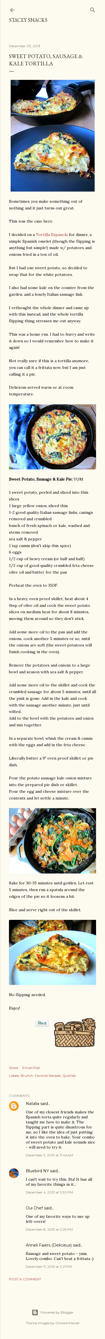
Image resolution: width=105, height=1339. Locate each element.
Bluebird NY (37, 1170)
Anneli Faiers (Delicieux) (49, 1245)
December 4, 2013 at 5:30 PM (49, 1192)
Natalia (32, 1103)
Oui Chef (34, 1208)
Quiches (69, 1075)
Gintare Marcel (67, 1323)
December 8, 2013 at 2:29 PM (49, 1229)
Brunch (27, 1075)
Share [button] (13, 1068)
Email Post (31, 1068)
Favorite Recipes (48, 1075)
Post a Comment (25, 1279)
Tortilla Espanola (52, 234)
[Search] (92, 8)
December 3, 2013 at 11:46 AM (49, 1155)
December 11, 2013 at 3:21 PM (49, 1266)
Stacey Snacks (28, 20)
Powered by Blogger (53, 1312)
